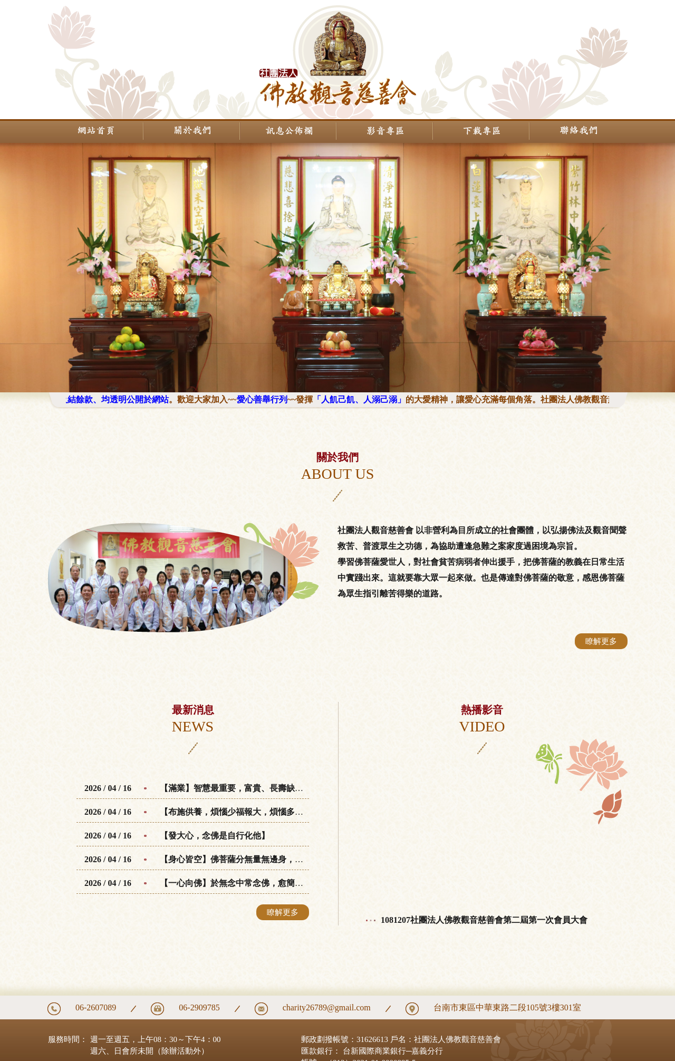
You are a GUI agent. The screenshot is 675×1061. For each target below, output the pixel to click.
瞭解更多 (601, 641)
